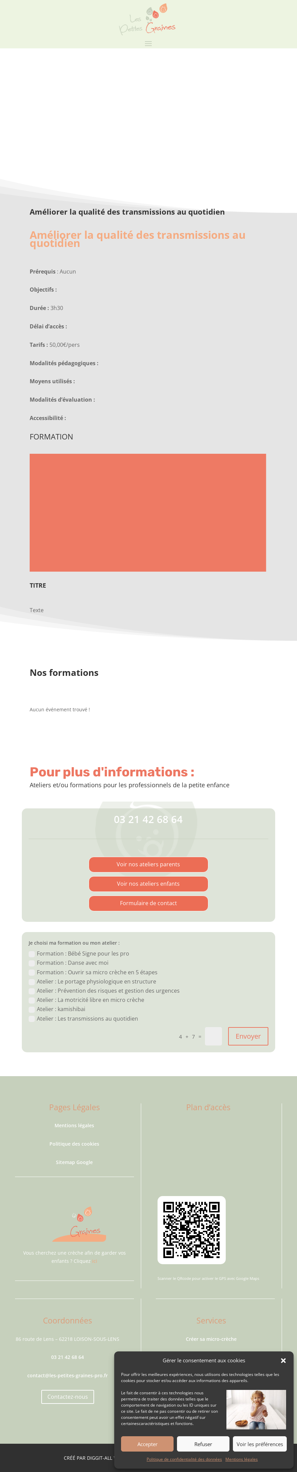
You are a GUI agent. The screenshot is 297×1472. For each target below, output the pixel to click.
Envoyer (248, 1036)
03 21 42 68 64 (148, 819)
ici (94, 1261)
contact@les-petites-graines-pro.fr (67, 1375)
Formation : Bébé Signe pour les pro (79, 953)
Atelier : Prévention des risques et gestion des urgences (104, 990)
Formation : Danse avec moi (68, 962)
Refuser (203, 1444)
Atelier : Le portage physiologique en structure (92, 981)
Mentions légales (241, 1459)
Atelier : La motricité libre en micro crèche (86, 1000)
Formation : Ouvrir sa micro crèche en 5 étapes (93, 972)
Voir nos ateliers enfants (148, 883)
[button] (283, 1360)
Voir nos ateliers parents (148, 864)
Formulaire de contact (148, 903)
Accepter (147, 1444)
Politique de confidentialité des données (184, 1459)
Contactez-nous (67, 1396)
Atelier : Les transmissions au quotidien (83, 1018)
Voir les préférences (260, 1444)
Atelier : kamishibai (57, 1009)
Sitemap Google (74, 1162)
